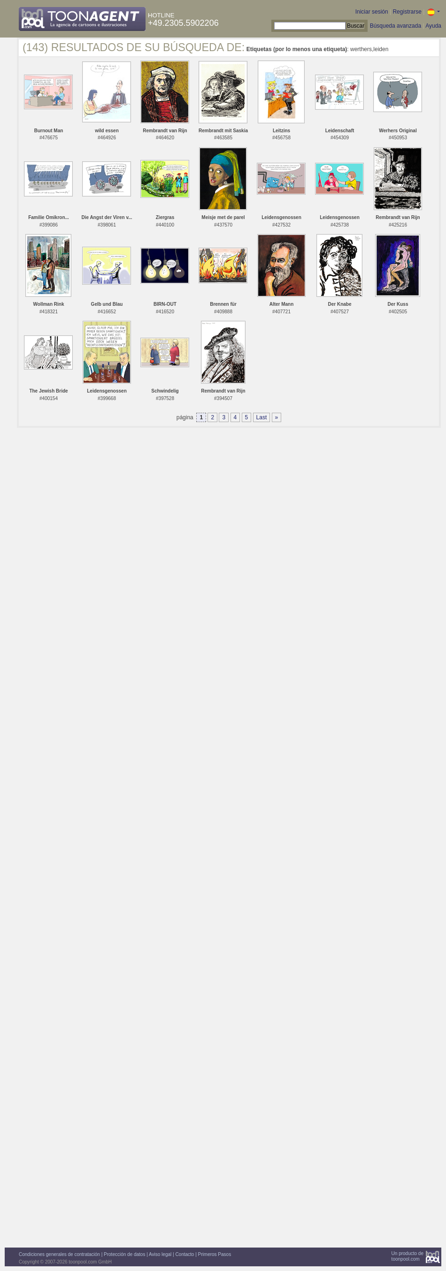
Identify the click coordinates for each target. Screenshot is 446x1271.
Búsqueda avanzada (395, 26)
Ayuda (433, 26)
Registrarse (406, 11)
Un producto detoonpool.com (407, 1256)
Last (261, 417)
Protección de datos (124, 1254)
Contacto (184, 1254)
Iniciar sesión (371, 11)
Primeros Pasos (214, 1254)
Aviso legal (160, 1254)
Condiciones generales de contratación (59, 1254)
